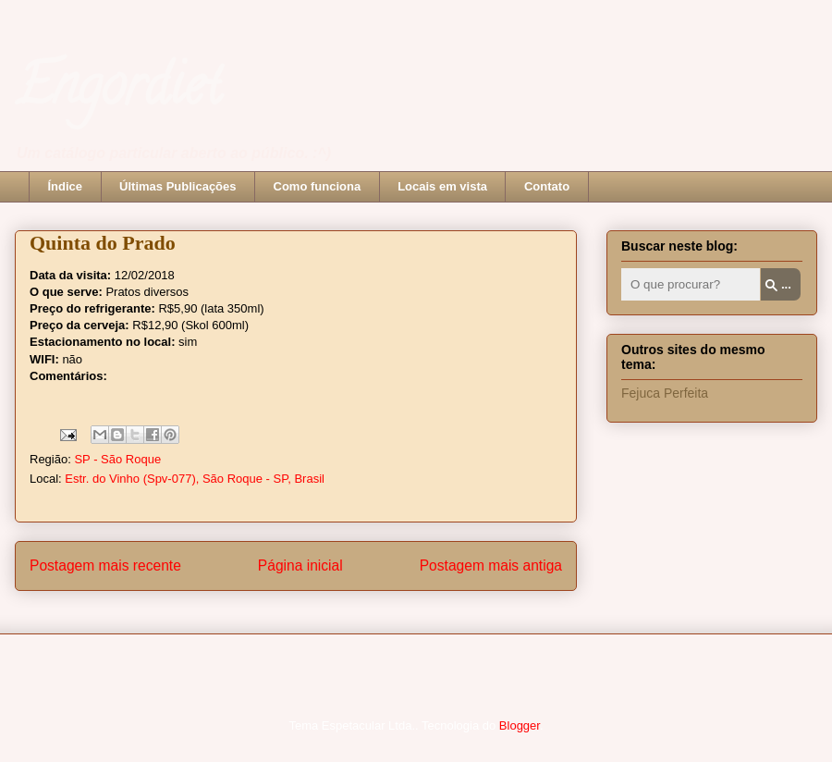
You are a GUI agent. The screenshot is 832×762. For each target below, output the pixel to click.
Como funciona (317, 186)
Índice (65, 186)
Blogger (519, 725)
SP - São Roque (117, 459)
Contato (546, 186)
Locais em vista (442, 186)
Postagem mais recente (105, 565)
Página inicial (300, 565)
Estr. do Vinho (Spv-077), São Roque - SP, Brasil (194, 478)
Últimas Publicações (177, 186)
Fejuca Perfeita (664, 393)
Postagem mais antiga (491, 565)
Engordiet (118, 91)
